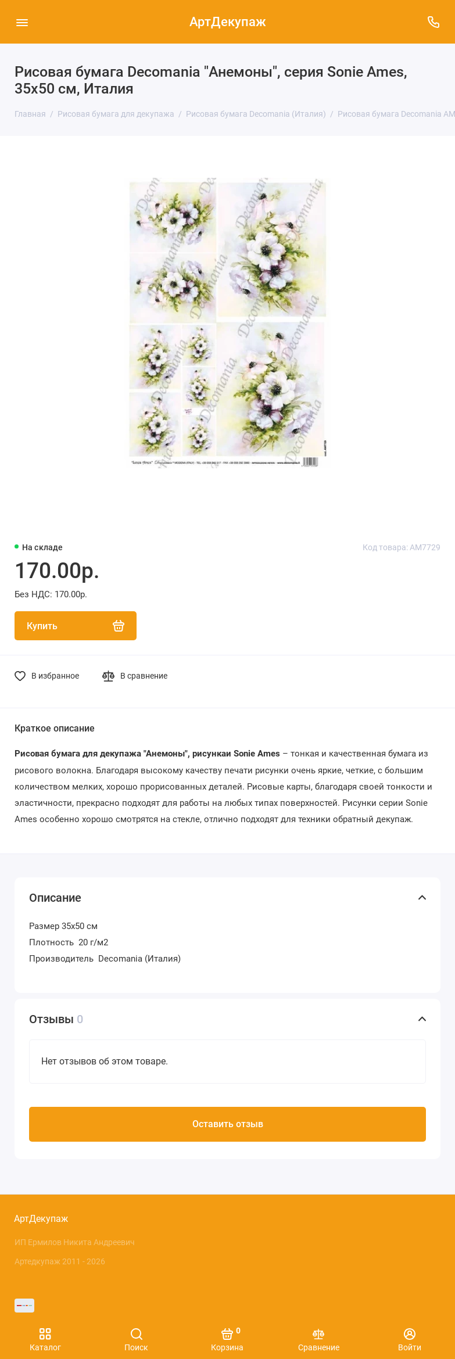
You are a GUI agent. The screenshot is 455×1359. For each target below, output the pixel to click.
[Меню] (22, 22)
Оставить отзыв (227, 1123)
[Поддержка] (433, 22)
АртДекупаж (227, 22)
